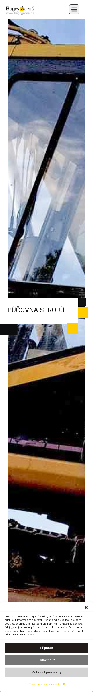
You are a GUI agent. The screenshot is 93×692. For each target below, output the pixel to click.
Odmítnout (46, 663)
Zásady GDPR (57, 686)
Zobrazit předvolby (46, 675)
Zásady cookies (37, 686)
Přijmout (46, 650)
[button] (86, 610)
